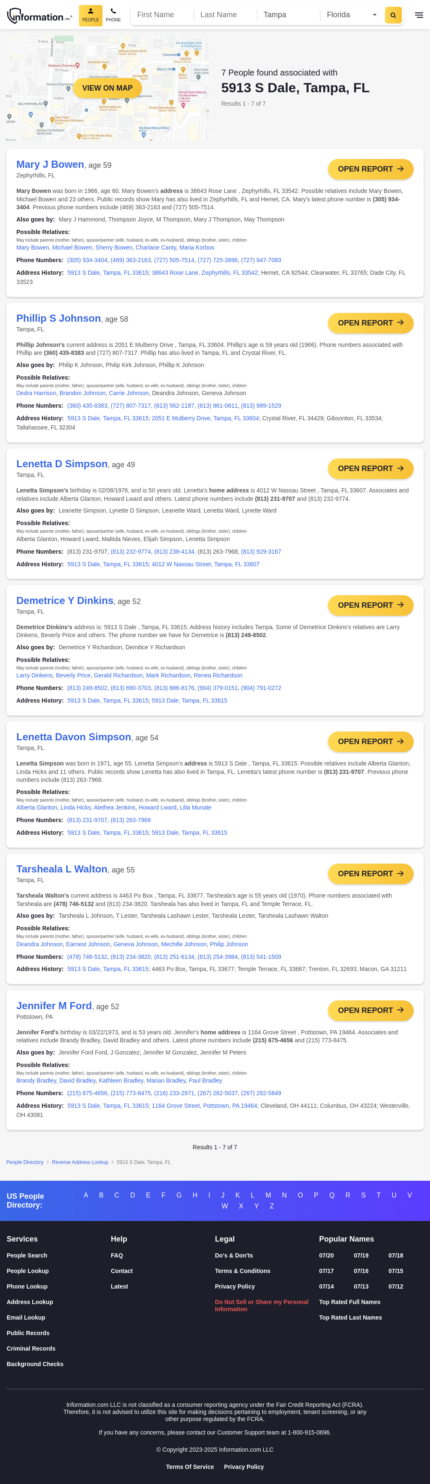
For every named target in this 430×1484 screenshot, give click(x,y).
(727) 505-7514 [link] (174, 260)
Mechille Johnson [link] (184, 948)
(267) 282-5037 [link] (218, 1097)
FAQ (117, 1255)
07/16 (361, 1271)
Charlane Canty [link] (156, 247)
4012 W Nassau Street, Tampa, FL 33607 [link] (206, 565)
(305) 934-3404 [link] (87, 260)
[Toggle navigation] (419, 16)
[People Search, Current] (90, 15)
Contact (122, 1271)
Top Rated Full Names (349, 1302)
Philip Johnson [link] (229, 948)
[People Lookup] (59, 1271)
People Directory (25, 1166)
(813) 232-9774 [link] (130, 552)
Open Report (365, 169)
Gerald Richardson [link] (118, 677)
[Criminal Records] (59, 1348)
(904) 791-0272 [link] (261, 690)
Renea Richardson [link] (218, 677)
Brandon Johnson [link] (83, 394)
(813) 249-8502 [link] (87, 690)
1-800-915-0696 (309, 1432)
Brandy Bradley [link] (36, 1085)
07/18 (395, 1255)
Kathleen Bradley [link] (121, 1085)
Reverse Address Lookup (80, 1166)
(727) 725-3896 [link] (218, 260)
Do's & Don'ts (234, 1255)
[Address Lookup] (59, 1302)
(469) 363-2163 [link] (130, 260)
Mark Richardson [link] (168, 677)
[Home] (40, 16)
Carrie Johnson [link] (129, 394)
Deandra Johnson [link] (39, 948)
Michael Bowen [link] (72, 247)
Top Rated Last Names (350, 1317)
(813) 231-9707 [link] (87, 823)
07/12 (395, 1286)
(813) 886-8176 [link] (174, 690)
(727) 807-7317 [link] (130, 406)
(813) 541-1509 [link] (261, 960)
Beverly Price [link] (73, 677)
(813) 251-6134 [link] (174, 960)
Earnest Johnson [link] (88, 948)
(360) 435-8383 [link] (87, 406)
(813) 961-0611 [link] (218, 406)
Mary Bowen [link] (32, 247)
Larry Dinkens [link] (34, 677)
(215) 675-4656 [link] (87, 1097)
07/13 (361, 1286)
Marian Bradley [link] (166, 1085)
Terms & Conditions (242, 1271)
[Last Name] (225, 15)
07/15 (395, 1271)
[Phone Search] (113, 15)
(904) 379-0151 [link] (218, 690)
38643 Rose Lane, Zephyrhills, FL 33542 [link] (205, 272)
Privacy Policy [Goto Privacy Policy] (244, 1466)
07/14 (326, 1286)
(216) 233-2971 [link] (174, 1097)
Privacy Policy (235, 1286)
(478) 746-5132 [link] (87, 960)
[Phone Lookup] (59, 1286)
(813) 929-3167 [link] (261, 552)
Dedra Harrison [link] (36, 394)
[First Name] (162, 15)
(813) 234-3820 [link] (130, 960)
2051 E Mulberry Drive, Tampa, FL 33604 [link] (205, 419)
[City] (288, 15)
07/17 (326, 1271)
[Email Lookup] (59, 1317)
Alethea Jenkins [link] (114, 810)
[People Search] (59, 1256)
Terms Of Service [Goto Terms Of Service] (190, 1466)
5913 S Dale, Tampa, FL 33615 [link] (108, 272)
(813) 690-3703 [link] (130, 690)
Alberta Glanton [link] (36, 810)
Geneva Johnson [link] (135, 948)
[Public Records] (59, 1333)
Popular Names (346, 1239)
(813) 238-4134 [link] (174, 552)
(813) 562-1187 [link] (174, 406)
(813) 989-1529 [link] (261, 406)
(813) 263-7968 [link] (130, 823)
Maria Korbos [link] (196, 247)
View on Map (107, 88)
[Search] (393, 15)
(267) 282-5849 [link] (261, 1097)
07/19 (361, 1255)
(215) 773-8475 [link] (130, 1097)
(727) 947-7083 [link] (261, 260)
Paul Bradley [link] (205, 1085)
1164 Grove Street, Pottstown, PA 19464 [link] (204, 1110)
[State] (351, 15)
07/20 (326, 1255)
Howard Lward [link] (157, 810)
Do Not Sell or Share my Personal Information (262, 1305)
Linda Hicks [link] (75, 810)
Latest (119, 1286)
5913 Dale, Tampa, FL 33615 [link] (190, 702)
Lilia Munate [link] (196, 810)
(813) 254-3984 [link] (218, 960)
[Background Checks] (59, 1364)
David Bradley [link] (77, 1085)
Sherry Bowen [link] (113, 247)
